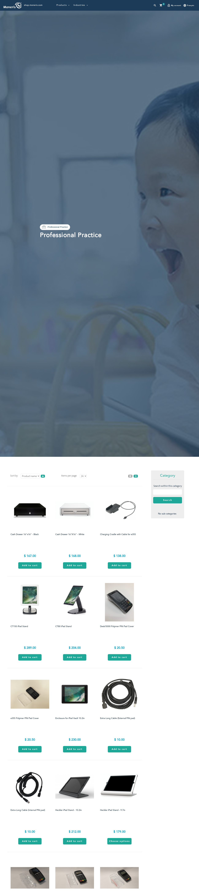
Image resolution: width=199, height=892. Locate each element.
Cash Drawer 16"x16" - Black (25, 534)
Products (61, 5)
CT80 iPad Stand (63, 626)
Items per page (69, 475)
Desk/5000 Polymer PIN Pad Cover (117, 626)
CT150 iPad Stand (19, 626)
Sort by (14, 475)
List (130, 476)
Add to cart (30, 565)
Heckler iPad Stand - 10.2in (68, 810)
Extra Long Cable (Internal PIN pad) (28, 810)
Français (188, 5)
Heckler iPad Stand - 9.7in (112, 810)
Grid (136, 476)
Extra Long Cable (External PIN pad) (117, 718)
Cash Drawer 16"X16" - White (69, 534)
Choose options (119, 841)
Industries (79, 5)
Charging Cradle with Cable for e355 (118, 534)
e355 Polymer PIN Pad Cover (25, 718)
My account (174, 5)
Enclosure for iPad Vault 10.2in (70, 718)
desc (43, 476)
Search (167, 500)
